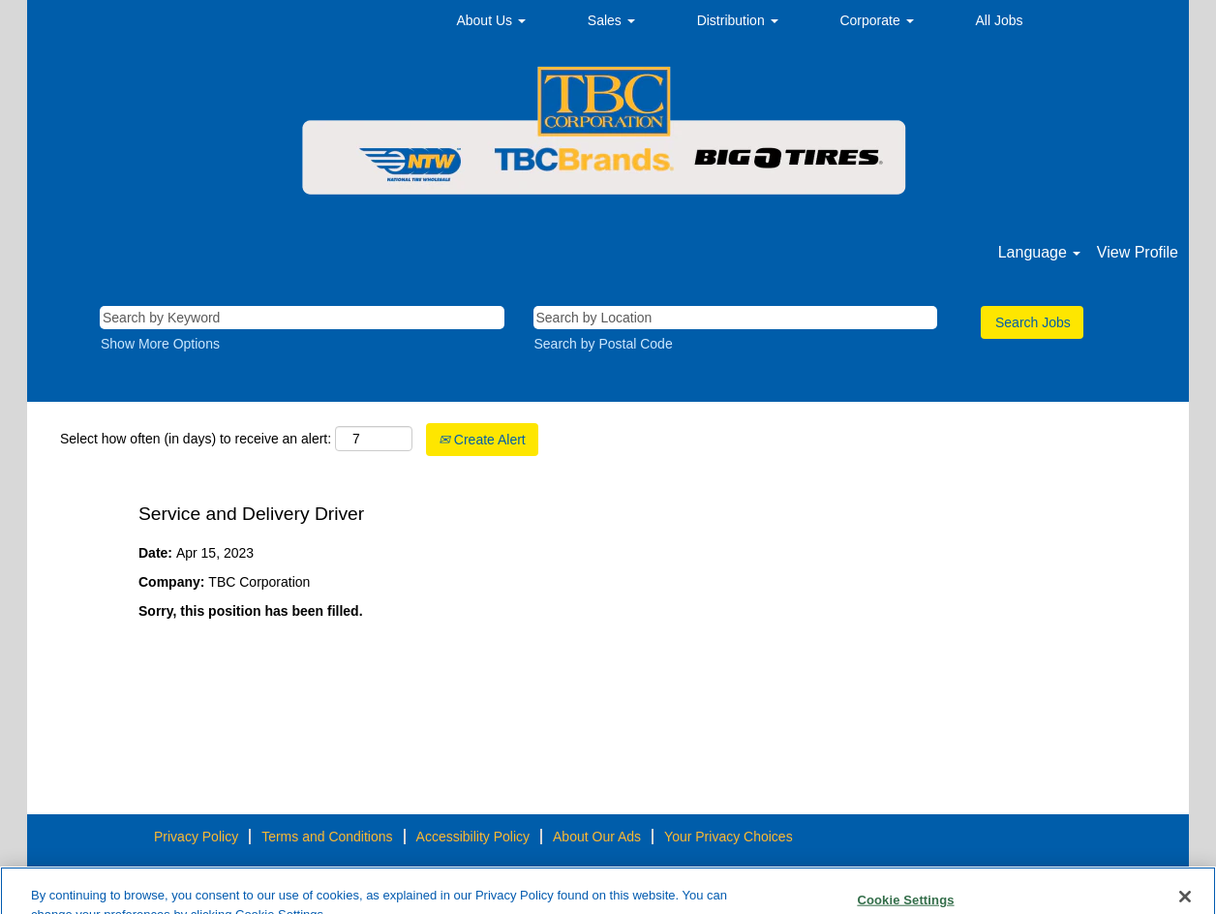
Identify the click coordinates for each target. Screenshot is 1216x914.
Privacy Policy (196, 836)
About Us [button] (490, 20)
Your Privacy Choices (728, 836)
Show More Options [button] (160, 343)
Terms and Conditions (326, 836)
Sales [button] (611, 20)
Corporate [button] (876, 20)
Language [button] (1039, 252)
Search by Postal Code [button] (603, 343)
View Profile (1137, 252)
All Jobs (999, 20)
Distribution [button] (737, 20)
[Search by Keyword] (302, 317)
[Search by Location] (735, 317)
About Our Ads (597, 836)
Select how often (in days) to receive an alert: (195, 438)
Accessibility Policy (473, 836)
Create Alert (482, 439)
